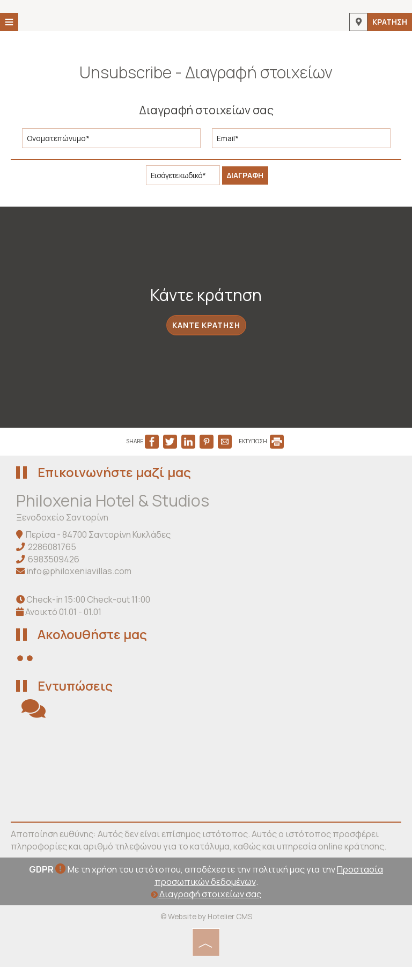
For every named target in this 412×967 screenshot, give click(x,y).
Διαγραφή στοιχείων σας (206, 894)
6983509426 (53, 559)
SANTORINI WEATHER (206, 770)
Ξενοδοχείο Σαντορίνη (62, 517)
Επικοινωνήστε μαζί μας (114, 472)
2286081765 (52, 547)
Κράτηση (389, 22)
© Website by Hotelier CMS (206, 916)
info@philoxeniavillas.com (78, 571)
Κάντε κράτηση (206, 325)
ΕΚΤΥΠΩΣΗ (261, 441)
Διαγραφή (245, 175)
